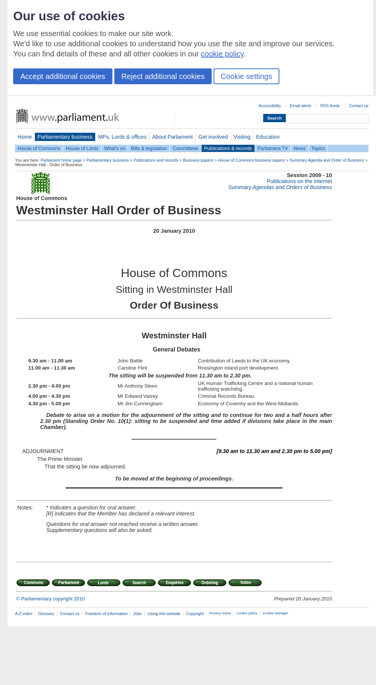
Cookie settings (246, 76)
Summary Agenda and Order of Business (327, 160)
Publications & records (228, 148)
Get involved (213, 137)
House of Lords (82, 148)
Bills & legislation (149, 148)
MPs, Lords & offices (122, 137)
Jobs (137, 613)
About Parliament (172, 137)
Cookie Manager (275, 613)
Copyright (195, 613)
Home (25, 137)
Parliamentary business (65, 137)
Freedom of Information (106, 613)
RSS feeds (330, 105)
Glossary (46, 613)
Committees (185, 148)
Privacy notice (220, 613)
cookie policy (222, 54)
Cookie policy (247, 613)
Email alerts (300, 105)
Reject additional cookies (163, 76)
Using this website (163, 613)
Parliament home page (61, 160)
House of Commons (39, 148)
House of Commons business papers (251, 160)
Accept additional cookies (62, 76)
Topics (318, 148)
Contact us (358, 105)
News (300, 148)
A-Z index (24, 613)
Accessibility (270, 105)
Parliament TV (273, 148)
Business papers (198, 160)
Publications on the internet (299, 181)
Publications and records (155, 160)
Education (268, 137)
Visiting (241, 137)
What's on (115, 148)
